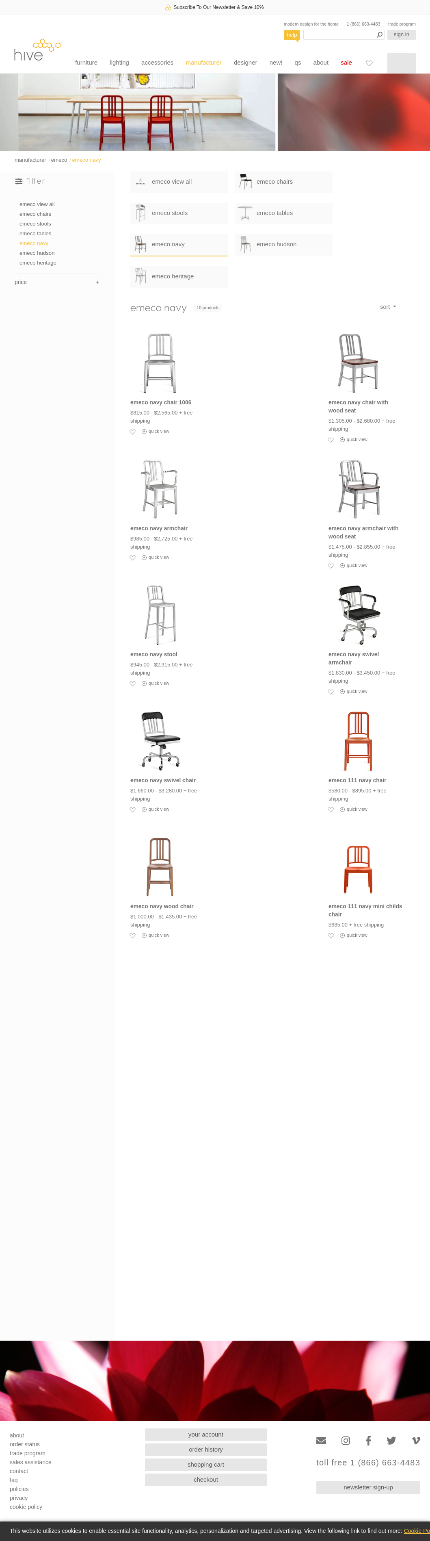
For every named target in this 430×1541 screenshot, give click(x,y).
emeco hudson (37, 253)
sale (346, 62)
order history (206, 1449)
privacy (19, 1498)
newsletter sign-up (368, 1487)
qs (298, 62)
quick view (155, 431)
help (292, 35)
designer (245, 62)
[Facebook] (368, 1440)
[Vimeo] (416, 1440)
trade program (402, 24)
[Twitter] (391, 1440)
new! (276, 62)
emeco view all (37, 204)
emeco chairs (35, 214)
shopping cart (206, 1464)
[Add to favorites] (132, 431)
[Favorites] (369, 63)
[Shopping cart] (401, 63)
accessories (157, 62)
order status (25, 1444)
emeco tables (35, 233)
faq (13, 1480)
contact (19, 1471)
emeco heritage (37, 263)
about (321, 62)
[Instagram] (345, 1440)
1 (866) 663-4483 (363, 24)
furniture (86, 62)
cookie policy (26, 1507)
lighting (119, 62)
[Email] (321, 1440)
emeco (59, 160)
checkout (206, 1479)
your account (205, 1434)
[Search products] (344, 35)
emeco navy (86, 160)
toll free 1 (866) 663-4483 (368, 1463)
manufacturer (203, 62)
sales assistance (31, 1462)
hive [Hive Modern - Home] (37, 49)
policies (19, 1489)
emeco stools (35, 224)
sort (385, 307)
